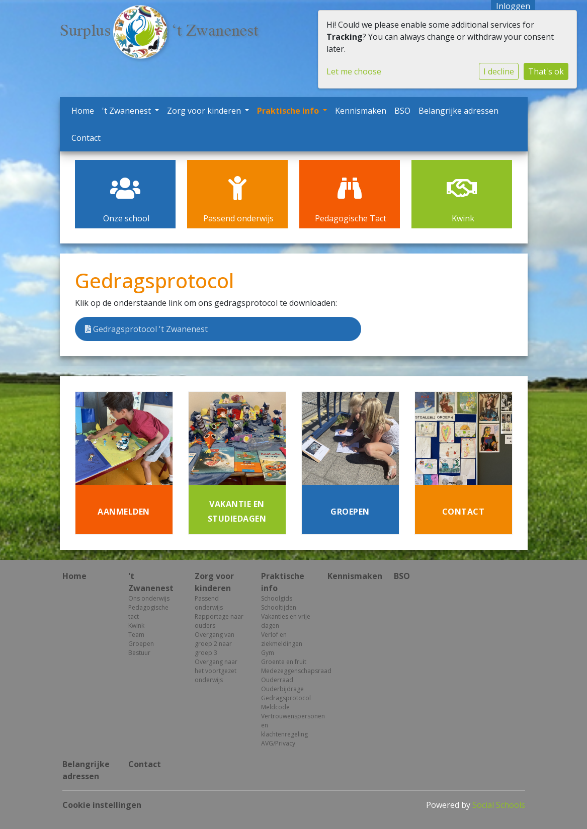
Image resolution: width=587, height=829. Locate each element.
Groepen (141, 643)
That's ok (546, 71)
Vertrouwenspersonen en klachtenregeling (286, 725)
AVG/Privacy (278, 743)
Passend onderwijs (209, 603)
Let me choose (353, 71)
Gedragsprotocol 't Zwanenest (146, 329)
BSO (402, 110)
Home (82, 110)
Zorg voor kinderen (205, 110)
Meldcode (275, 707)
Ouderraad (277, 680)
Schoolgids (276, 598)
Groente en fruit (283, 661)
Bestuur (139, 652)
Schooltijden (278, 607)
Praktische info (289, 110)
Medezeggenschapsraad (286, 671)
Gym (267, 652)
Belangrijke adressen (458, 110)
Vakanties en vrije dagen (285, 621)
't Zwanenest (127, 110)
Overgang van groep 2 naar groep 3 (214, 643)
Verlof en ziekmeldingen (281, 639)
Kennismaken (360, 110)
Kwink (136, 625)
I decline (498, 71)
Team (136, 634)
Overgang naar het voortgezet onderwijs (216, 670)
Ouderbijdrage (282, 689)
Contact (86, 137)
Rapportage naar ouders (219, 621)
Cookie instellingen (101, 804)
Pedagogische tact (148, 612)
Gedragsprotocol (286, 698)
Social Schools (498, 804)
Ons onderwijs (149, 598)
